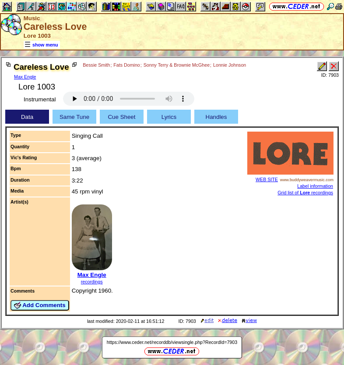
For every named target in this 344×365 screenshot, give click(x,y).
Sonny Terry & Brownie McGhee (177, 65)
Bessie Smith (96, 65)
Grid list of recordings (305, 192)
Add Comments (40, 305)
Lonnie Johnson (229, 65)
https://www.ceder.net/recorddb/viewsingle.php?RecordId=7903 (172, 342)
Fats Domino (126, 65)
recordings (92, 281)
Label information (315, 186)
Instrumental (40, 99)
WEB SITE (267, 179)
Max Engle (25, 76)
